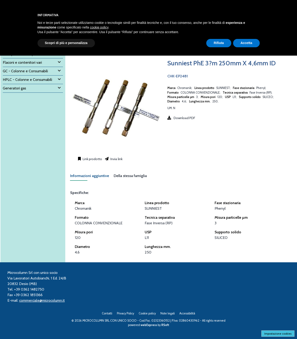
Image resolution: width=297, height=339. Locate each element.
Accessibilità (187, 313)
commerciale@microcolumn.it (42, 300)
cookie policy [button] (99, 27)
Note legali (167, 313)
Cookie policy (147, 313)
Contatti (107, 313)
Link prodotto (92, 159)
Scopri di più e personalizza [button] (66, 43)
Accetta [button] (246, 43)
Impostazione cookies (277, 333)
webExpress (149, 325)
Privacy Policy (125, 313)
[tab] (92, 177)
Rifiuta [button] (219, 43)
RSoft (165, 325)
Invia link (116, 159)
